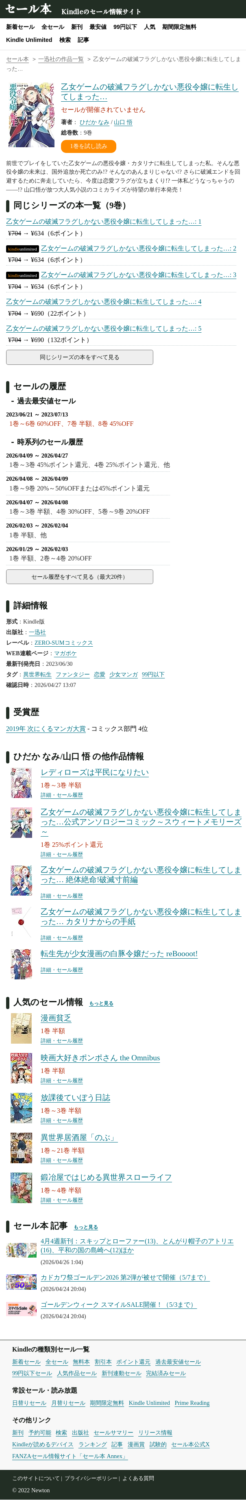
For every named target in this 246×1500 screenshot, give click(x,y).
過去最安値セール (178, 1362)
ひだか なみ (95, 122)
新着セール (20, 27)
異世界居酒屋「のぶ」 (79, 1138)
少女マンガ (123, 675)
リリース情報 (155, 1433)
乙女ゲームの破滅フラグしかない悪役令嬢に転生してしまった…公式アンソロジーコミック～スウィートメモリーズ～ (141, 822)
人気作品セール (77, 1374)
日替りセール (29, 1403)
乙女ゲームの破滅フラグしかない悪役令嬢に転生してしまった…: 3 (138, 274)
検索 (65, 40)
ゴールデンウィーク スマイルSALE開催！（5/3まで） (119, 1305)
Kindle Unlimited (29, 40)
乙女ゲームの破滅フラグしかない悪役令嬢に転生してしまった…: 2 (138, 248)
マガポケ (65, 653)
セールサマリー (113, 1433)
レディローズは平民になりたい (95, 772)
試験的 (158, 1444)
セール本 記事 (40, 1226)
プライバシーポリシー (91, 1479)
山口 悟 (123, 122)
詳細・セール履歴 (62, 795)
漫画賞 (136, 1444)
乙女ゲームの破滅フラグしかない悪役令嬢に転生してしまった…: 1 (103, 221)
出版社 (80, 1433)
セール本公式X (190, 1444)
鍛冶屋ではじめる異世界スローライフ (106, 1177)
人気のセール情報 (48, 1002)
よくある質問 (138, 1479)
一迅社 (37, 632)
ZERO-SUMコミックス (64, 643)
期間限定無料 (179, 27)
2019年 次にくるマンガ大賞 (46, 729)
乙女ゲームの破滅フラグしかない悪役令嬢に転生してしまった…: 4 (103, 301)
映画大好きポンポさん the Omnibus (100, 1058)
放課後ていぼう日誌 (75, 1098)
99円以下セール (32, 1374)
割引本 (103, 1362)
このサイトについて (36, 1479)
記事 (83, 40)
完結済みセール (166, 1374)
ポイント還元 (133, 1362)
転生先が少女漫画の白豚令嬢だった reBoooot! (119, 954)
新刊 (77, 27)
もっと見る (101, 1004)
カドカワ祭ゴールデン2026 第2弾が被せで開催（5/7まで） (125, 1277)
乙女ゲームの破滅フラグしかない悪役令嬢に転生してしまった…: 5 (103, 328)
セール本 (27, 8)
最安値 (98, 27)
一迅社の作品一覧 (61, 59)
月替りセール (68, 1403)
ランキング (92, 1444)
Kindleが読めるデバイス (43, 1444)
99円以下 (125, 27)
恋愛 (99, 675)
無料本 (81, 1362)
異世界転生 (37, 675)
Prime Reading (192, 1403)
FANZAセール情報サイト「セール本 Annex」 (70, 1456)
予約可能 (39, 1433)
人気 (149, 27)
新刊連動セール (122, 1374)
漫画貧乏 (56, 1018)
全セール (52, 27)
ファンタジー (73, 675)
